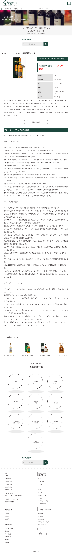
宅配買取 (7, 513)
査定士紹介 (41, 519)
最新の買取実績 (36, 122)
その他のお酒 (42, 503)
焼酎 (39, 490)
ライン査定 (8, 536)
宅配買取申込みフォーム (11, 499)
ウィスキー (41, 487)
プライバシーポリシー (44, 522)
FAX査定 (7, 539)
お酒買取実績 (8, 481)
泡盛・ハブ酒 (42, 495)
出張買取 (7, 516)
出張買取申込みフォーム (11, 502)
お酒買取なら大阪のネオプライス (10, 6)
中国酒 (40, 498)
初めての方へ (8, 478)
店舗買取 (7, 519)
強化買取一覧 (8, 490)
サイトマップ (42, 524)
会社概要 (40, 513)
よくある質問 (8, 484)
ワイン (40, 478)
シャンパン (41, 484)
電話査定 (7, 531)
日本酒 (40, 492)
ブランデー (41, 481)
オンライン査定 (9, 528)
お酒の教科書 (8, 487)
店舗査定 (7, 542)
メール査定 (8, 534)
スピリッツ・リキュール (45, 501)
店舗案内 (40, 516)
